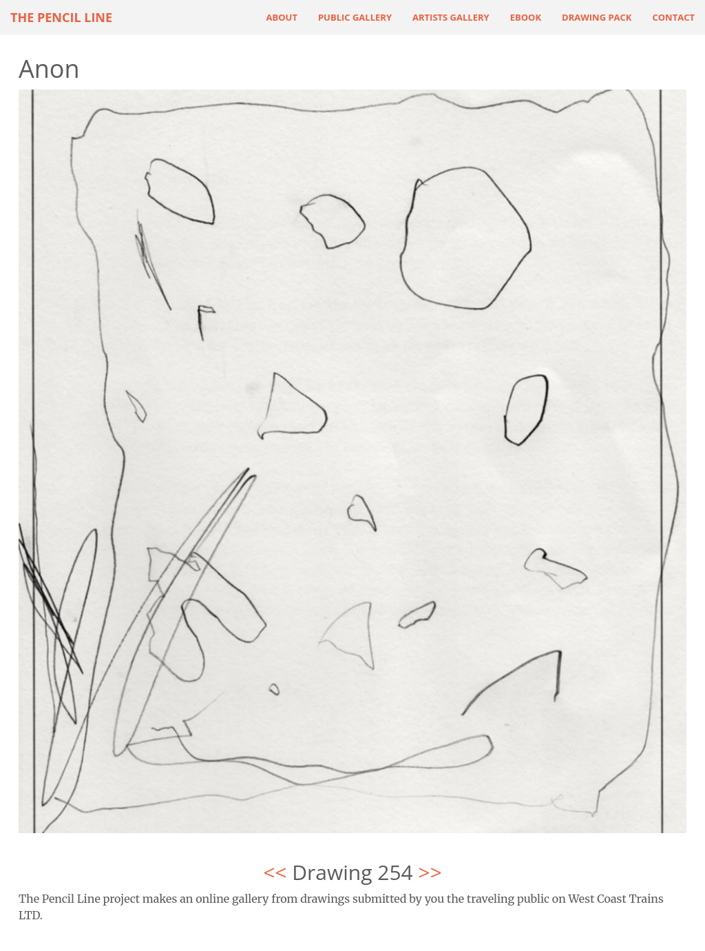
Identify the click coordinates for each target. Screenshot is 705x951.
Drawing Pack (596, 17)
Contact (673, 17)
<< (274, 872)
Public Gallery (355, 17)
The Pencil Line (61, 17)
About (281, 17)
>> (430, 872)
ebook (525, 17)
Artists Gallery (451, 17)
